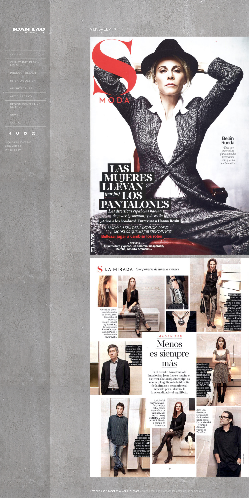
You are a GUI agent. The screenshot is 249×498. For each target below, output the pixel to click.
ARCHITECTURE (21, 88)
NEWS (24, 115)
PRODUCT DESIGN (24, 73)
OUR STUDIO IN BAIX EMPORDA (25, 63)
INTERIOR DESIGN (23, 80)
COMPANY (24, 55)
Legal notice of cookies (18, 141)
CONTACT (17, 122)
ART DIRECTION (21, 96)
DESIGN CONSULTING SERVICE (25, 105)
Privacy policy (13, 149)
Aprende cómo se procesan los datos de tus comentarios (172, 490)
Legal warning (13, 145)
